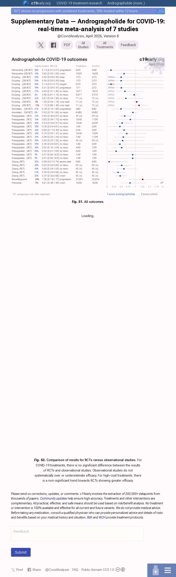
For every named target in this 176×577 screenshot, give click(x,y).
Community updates (53, 498)
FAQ (75, 570)
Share (36, 570)
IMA (89, 517)
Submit (21, 552)
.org (41, 3)
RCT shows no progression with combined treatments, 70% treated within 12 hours (76, 11)
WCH (102, 517)
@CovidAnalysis (70, 36)
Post (19, 570)
